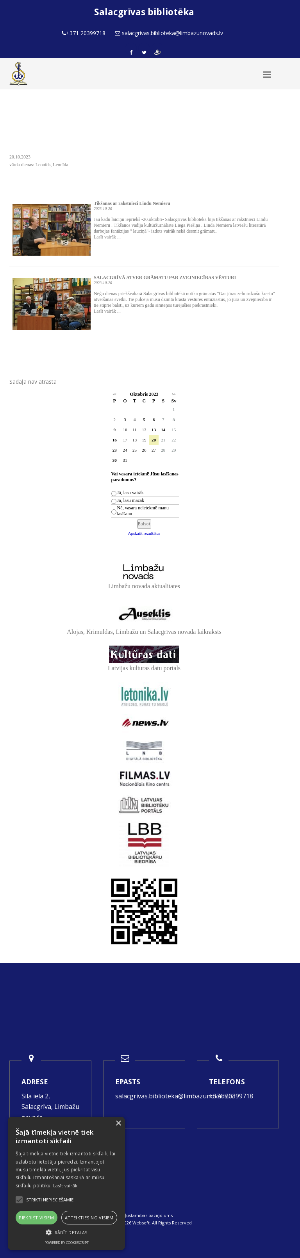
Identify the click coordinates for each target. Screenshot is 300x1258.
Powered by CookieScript (67, 1242)
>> (173, 394)
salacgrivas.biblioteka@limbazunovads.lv (174, 1096)
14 (163, 429)
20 (154, 440)
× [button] (118, 1123)
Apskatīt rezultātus (144, 533)
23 (114, 450)
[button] (66, 1232)
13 (154, 429)
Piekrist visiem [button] (36, 1218)
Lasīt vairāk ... (107, 237)
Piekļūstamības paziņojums (144, 1215)
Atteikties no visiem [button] (89, 1218)
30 (114, 460)
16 (114, 440)
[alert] (66, 1183)
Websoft (141, 1223)
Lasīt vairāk (65, 1186)
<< (114, 394)
